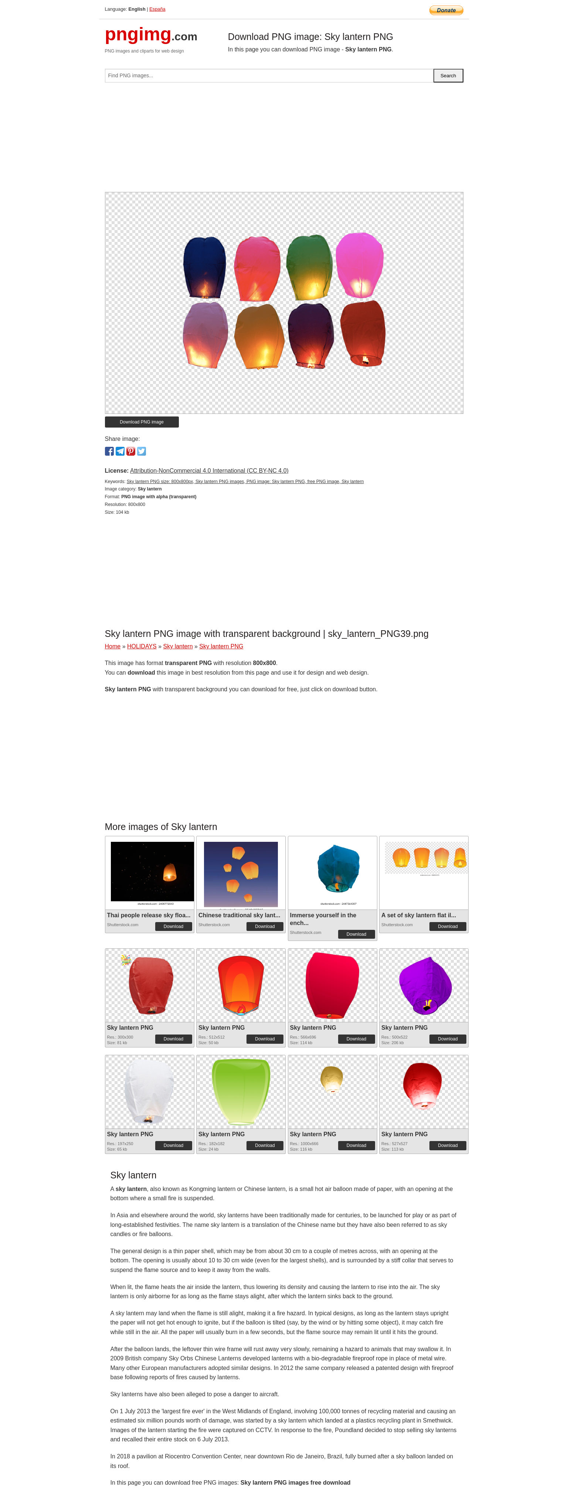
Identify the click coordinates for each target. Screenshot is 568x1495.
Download (173, 926)
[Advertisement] (284, 140)
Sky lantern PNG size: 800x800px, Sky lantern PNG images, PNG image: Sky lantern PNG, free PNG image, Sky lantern (245, 481)
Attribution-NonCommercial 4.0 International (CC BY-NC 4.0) (209, 471)
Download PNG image (142, 422)
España (157, 9)
